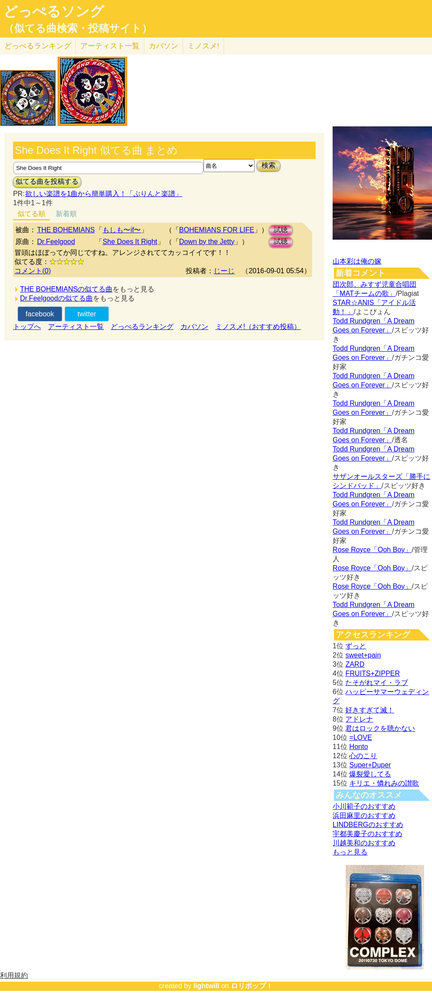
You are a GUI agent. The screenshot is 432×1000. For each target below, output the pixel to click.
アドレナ (359, 719)
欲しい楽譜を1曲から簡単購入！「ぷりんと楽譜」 (104, 193)
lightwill (206, 986)
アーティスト (109, 46)
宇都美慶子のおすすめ (367, 833)
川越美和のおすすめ (364, 843)
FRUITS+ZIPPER (372, 673)
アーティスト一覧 (76, 326)
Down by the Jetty (207, 241)
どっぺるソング (53, 11)
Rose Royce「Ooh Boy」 (372, 549)
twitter (87, 314)
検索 (269, 165)
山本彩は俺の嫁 (357, 261)
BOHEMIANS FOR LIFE (216, 230)
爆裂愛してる (370, 774)
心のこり (363, 755)
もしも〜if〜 (121, 230)
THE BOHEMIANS (66, 230)
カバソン (163, 46)
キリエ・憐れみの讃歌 (384, 783)
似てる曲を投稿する (47, 181)
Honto (358, 746)
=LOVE (360, 737)
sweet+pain (363, 655)
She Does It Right (129, 241)
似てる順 (31, 213)
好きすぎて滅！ (369, 710)
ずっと (355, 646)
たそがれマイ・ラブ (376, 682)
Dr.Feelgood (56, 241)
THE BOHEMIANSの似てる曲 (66, 289)
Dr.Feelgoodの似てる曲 (56, 298)
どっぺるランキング (142, 326)
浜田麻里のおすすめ (364, 815)
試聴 (281, 230)
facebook (40, 314)
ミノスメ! (203, 46)
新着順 (66, 213)
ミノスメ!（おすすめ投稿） (258, 326)
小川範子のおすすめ (364, 806)
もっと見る (350, 852)
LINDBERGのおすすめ (368, 824)
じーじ (224, 271)
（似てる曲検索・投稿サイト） (77, 28)
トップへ (27, 326)
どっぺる (37, 46)
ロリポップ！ (252, 986)
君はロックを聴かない (380, 728)
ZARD (354, 664)
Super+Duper (370, 765)
